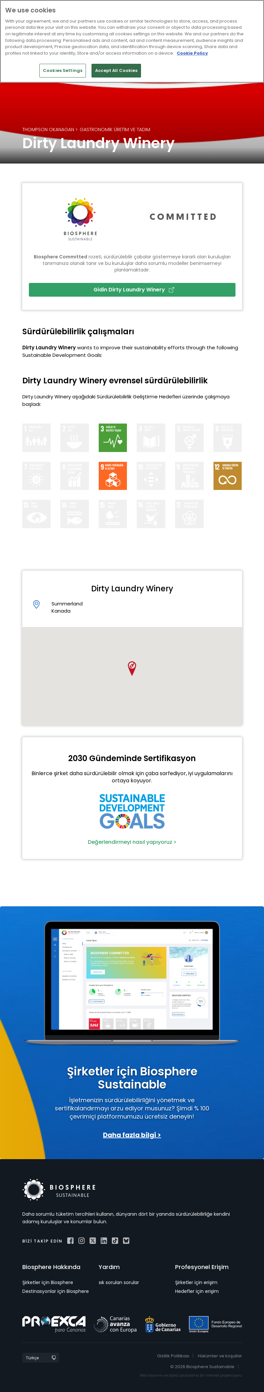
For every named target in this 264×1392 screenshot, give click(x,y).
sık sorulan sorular (119, 1282)
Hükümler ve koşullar (220, 1356)
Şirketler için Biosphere (47, 1282)
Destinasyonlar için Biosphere (55, 1291)
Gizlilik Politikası (173, 1356)
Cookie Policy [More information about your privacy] (192, 53)
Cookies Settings (62, 70)
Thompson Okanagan (48, 129)
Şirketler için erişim (196, 1282)
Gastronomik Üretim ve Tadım (115, 129)
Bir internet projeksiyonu (221, 1375)
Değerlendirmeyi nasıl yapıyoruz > (132, 842)
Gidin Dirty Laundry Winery (133, 289)
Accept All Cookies (116, 70)
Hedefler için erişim (197, 1291)
